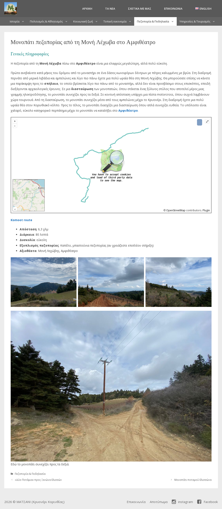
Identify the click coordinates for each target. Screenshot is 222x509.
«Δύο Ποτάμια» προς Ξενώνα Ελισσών (38, 479)
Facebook (207, 502)
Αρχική (87, 8)
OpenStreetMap (175, 210)
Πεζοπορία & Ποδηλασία (157, 21)
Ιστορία (18, 21)
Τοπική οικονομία (118, 21)
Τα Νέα (110, 8)
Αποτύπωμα (159, 502)
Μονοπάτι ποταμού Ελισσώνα (193, 479)
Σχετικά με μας (139, 8)
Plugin (206, 210)
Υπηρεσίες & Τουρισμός (198, 21)
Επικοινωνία (173, 8)
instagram (182, 502)
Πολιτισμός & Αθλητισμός (50, 21)
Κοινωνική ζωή (87, 21)
